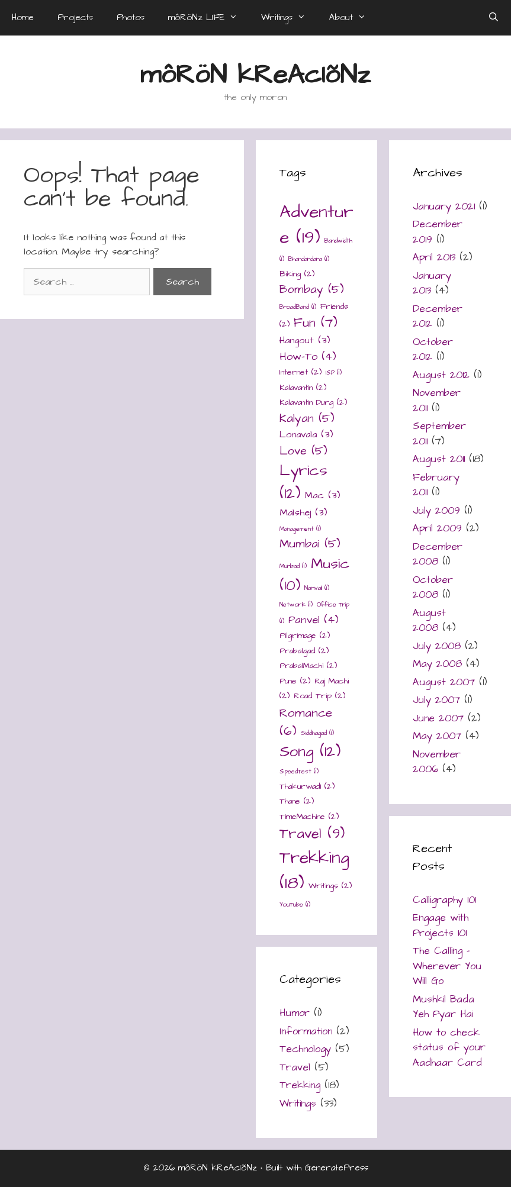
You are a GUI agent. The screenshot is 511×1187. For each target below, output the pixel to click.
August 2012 (441, 375)
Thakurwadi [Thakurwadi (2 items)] (307, 786)
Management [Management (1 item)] (300, 528)
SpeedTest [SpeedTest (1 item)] (299, 771)
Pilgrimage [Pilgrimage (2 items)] (304, 635)
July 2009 (436, 511)
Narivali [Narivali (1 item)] (316, 587)
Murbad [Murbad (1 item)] (293, 566)
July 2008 (437, 646)
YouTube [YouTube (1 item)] (294, 904)
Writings (289, 18)
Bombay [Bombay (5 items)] (311, 290)
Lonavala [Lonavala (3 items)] (306, 434)
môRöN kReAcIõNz (255, 75)
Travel (294, 1067)
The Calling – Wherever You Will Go (447, 966)
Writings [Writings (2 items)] (330, 886)
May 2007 (437, 736)
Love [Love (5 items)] (303, 451)
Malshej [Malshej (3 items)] (303, 513)
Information (305, 1031)
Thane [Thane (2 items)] (296, 801)
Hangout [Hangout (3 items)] (304, 340)
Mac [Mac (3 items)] (322, 495)
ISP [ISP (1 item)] (334, 372)
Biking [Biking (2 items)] (296, 274)
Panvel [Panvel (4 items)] (313, 619)
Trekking (299, 1085)
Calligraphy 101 (444, 900)
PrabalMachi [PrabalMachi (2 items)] (308, 666)
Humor (294, 1013)
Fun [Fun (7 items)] (316, 323)
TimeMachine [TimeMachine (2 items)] (309, 816)
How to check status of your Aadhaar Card (449, 1047)
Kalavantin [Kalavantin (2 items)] (302, 387)
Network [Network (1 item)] (296, 604)
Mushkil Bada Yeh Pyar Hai (443, 1007)
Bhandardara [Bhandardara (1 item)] (308, 258)
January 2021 (444, 206)
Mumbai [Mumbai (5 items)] (309, 544)
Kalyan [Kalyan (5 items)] (307, 419)
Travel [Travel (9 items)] (312, 834)
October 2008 (433, 587)
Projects (75, 17)
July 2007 (436, 700)
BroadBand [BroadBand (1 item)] (297, 306)
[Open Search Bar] (493, 18)
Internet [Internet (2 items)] (300, 372)
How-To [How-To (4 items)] (307, 356)
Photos (130, 17)
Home (23, 17)
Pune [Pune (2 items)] (294, 681)
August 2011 (439, 459)
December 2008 (437, 554)
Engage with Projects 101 (440, 925)
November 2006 (437, 762)
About (353, 18)
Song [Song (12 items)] (309, 751)
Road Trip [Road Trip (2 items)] (319, 696)
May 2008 (437, 664)
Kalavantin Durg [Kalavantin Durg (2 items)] (313, 402)
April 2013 (434, 257)
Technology (305, 1049)
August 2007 (444, 682)
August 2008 (429, 621)
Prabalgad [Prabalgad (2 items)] (304, 651)
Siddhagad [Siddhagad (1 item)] (317, 732)
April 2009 (437, 528)
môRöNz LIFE (208, 18)
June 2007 (438, 718)
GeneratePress (336, 1168)
